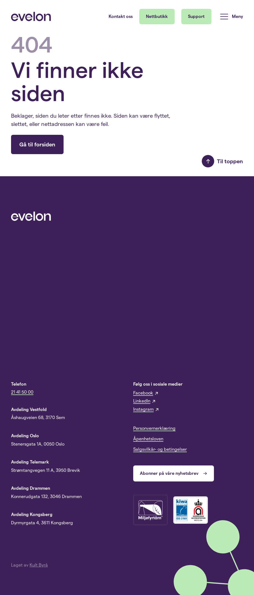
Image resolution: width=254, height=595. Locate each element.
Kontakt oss (121, 16)
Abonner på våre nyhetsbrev (173, 473)
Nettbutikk (157, 16)
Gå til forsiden (37, 144)
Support (196, 16)
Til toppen (222, 161)
